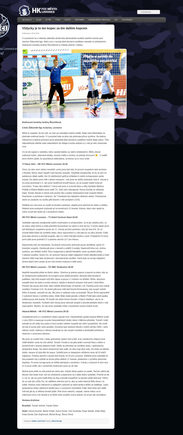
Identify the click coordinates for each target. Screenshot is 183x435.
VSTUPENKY (127, 20)
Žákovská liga (57, 421)
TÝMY (57, 20)
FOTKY (68, 20)
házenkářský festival (99, 20)
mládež (34, 421)
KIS (116, 20)
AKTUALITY (27, 20)
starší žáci (41, 421)
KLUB (38, 20)
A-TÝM (48, 20)
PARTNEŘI (79, 20)
